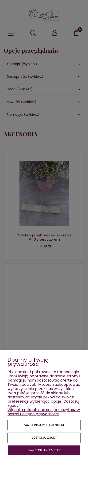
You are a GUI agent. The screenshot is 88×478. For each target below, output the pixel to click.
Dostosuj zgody (44, 438)
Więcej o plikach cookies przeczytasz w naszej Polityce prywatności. (44, 412)
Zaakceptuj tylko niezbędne (44, 425)
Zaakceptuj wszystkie (44, 450)
